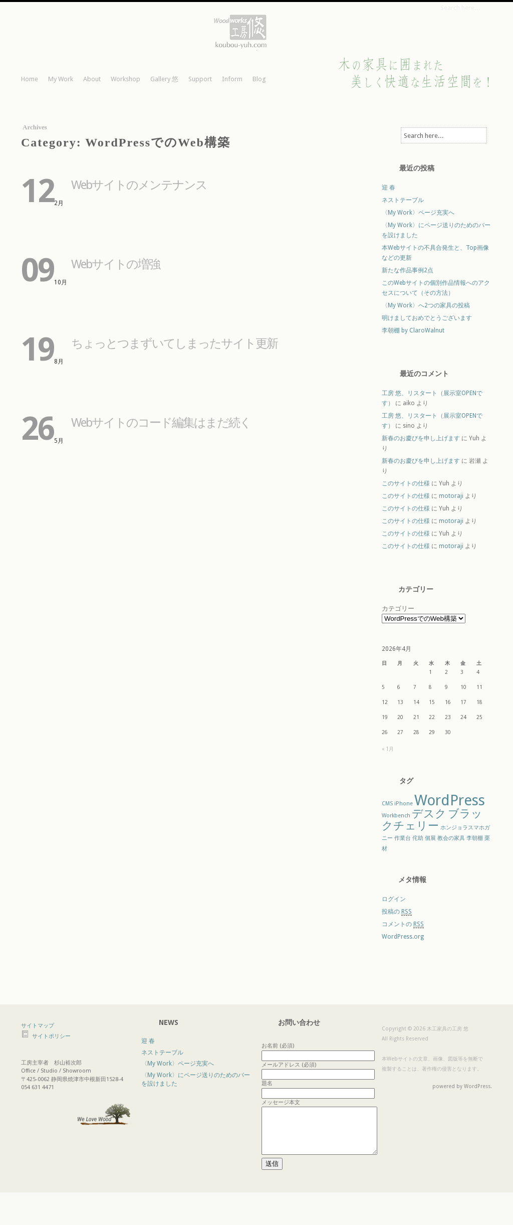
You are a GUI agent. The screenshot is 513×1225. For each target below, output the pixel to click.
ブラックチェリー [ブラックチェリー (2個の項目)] (432, 819)
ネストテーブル (403, 200)
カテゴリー (398, 608)
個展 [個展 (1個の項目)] (430, 838)
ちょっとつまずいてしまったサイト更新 (174, 343)
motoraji (451, 495)
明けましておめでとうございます (427, 317)
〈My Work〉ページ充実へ (418, 212)
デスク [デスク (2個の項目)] (429, 813)
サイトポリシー (51, 1036)
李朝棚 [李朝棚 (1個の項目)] (474, 838)
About (92, 79)
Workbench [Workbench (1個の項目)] (396, 815)
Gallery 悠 (164, 79)
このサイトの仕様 (406, 483)
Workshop (125, 79)
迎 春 (388, 187)
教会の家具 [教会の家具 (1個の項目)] (451, 838)
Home (29, 79)
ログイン (394, 899)
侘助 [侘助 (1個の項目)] (417, 838)
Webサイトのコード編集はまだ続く (161, 423)
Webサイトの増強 (115, 264)
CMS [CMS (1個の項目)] (387, 803)
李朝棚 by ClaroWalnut (413, 330)
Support (200, 79)
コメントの (403, 924)
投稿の (397, 912)
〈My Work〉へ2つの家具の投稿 (426, 305)
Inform (232, 79)
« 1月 (388, 749)
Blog (259, 79)
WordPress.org (403, 936)
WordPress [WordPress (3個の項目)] (449, 800)
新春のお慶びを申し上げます (421, 438)
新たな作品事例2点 (407, 270)
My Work (60, 79)
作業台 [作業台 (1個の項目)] (402, 838)
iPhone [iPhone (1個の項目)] (403, 803)
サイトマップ (37, 1025)
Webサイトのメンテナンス (139, 185)
